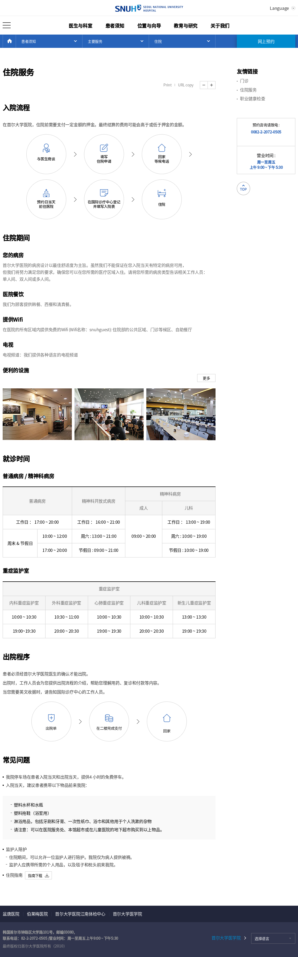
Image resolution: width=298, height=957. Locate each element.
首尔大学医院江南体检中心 (80, 913)
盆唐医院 (11, 913)
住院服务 (248, 89)
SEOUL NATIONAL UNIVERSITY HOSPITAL (149, 8)
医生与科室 (80, 25)
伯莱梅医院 (37, 913)
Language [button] (279, 8)
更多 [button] (206, 378)
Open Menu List (49, 41)
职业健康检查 (252, 98)
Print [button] (167, 84)
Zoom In (215, 85)
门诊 (244, 80)
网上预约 (266, 41)
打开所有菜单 (7, 25)
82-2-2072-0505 (34, 938)
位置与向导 (149, 25)
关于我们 (219, 25)
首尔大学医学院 (127, 913)
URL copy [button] (185, 84)
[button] (38, 875)
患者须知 (114, 25)
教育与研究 (185, 25)
